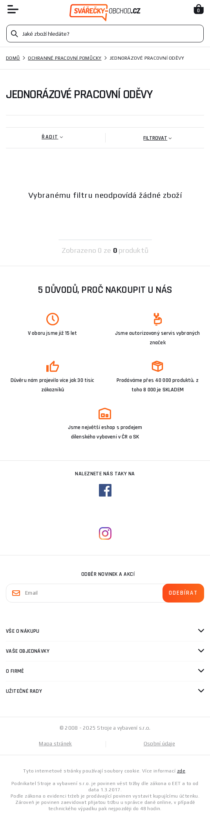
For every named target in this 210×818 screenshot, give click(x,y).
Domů (13, 58)
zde (181, 771)
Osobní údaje (159, 744)
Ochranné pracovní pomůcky (64, 58)
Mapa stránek (55, 744)
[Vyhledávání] (105, 33)
